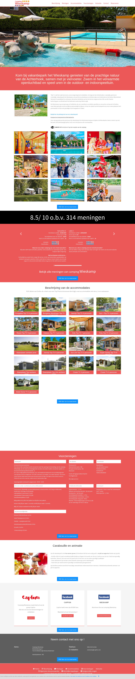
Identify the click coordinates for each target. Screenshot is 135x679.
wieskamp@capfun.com (94, 650)
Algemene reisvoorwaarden (48, 671)
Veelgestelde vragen (89, 671)
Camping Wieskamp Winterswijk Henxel (57, 673)
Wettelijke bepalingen (70, 671)
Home (36, 669)
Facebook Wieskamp (104, 616)
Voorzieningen (88, 3)
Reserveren (114, 3)
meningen (85, 217)
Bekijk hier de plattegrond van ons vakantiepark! (64, 114)
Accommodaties (76, 3)
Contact (106, 3)
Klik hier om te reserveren (67, 207)
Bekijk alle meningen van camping (67, 271)
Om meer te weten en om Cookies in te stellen (83, 676)
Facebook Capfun (67, 616)
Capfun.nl (31, 618)
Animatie (98, 3)
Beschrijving (56, 3)
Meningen (65, 3)
